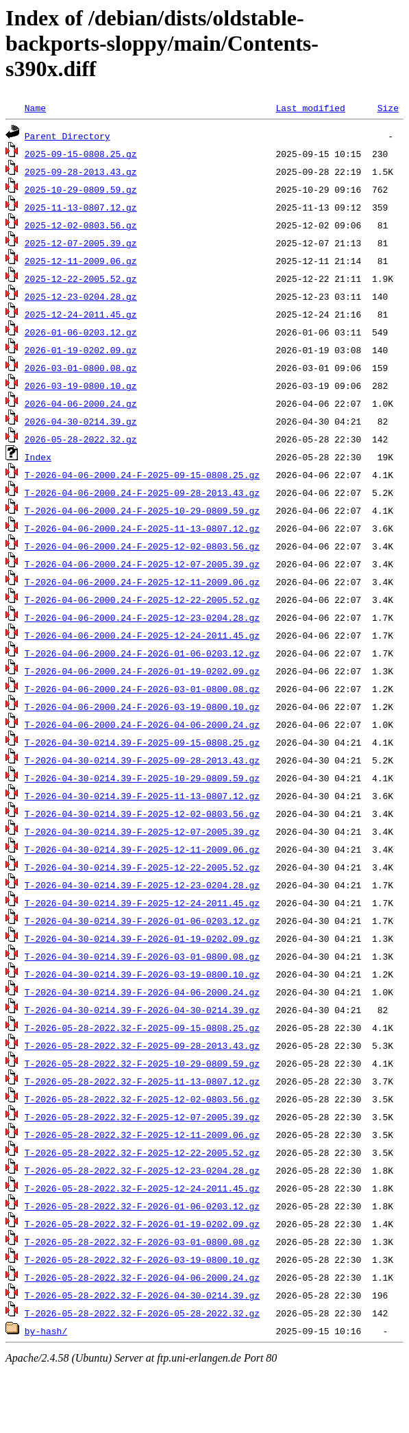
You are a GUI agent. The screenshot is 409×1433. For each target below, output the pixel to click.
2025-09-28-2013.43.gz (81, 171)
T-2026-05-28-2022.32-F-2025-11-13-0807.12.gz (142, 1081)
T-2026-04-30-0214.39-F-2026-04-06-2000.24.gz (142, 992)
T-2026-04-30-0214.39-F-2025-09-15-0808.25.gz (142, 742)
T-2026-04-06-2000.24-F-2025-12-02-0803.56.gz (142, 546)
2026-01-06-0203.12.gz (81, 332)
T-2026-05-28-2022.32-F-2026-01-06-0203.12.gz (142, 1206)
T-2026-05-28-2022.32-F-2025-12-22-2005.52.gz (142, 1152)
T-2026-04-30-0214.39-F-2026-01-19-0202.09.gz (142, 938)
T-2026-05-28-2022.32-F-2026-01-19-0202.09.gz (142, 1224)
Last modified (310, 108)
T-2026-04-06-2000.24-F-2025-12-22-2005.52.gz (142, 599)
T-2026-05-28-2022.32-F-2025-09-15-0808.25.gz (142, 1027)
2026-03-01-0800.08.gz (81, 368)
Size (388, 108)
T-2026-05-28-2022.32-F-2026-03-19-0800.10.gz (142, 1259)
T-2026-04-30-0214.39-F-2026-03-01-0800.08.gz (142, 956)
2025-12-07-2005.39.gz (81, 243)
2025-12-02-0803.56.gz (81, 225)
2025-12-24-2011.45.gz (81, 314)
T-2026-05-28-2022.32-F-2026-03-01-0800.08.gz (142, 1241)
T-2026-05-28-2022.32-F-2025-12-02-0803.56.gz (142, 1099)
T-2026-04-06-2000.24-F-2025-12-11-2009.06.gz (142, 582)
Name (35, 108)
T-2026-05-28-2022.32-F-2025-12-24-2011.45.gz (142, 1188)
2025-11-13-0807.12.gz (81, 207)
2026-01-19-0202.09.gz (81, 350)
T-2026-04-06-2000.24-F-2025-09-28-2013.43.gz (142, 492)
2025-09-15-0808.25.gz (81, 153)
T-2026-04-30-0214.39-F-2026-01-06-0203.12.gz (142, 920)
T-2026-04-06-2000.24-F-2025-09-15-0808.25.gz (142, 475)
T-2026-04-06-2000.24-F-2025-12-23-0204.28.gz (142, 617)
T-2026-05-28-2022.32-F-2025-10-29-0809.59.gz (142, 1063)
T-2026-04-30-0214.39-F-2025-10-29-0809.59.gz (142, 778)
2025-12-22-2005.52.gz (81, 278)
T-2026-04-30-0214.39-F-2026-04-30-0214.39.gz (142, 1010)
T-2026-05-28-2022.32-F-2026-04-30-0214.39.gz (142, 1295)
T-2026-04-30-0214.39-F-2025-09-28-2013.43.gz (142, 760)
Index (38, 457)
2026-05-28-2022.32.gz (81, 439)
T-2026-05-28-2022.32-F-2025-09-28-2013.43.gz (142, 1045)
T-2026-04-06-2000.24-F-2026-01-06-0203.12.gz (142, 653)
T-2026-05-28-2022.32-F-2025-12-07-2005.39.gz (142, 1117)
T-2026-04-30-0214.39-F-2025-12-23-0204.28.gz (142, 885)
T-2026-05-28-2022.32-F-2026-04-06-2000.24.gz (142, 1277)
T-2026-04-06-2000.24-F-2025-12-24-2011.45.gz (142, 635)
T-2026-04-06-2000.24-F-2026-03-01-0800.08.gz (142, 689)
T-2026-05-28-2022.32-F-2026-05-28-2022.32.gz (142, 1313)
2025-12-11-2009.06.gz (81, 260)
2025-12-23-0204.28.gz (81, 296)
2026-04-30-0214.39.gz (81, 421)
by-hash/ (46, 1331)
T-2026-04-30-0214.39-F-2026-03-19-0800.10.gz (142, 974)
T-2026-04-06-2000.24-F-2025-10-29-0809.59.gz (142, 510)
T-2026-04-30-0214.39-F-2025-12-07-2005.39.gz (142, 831)
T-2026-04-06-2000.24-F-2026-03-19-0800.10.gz (142, 706)
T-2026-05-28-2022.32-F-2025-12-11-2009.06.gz (142, 1134)
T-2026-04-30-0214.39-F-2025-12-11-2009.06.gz (142, 849)
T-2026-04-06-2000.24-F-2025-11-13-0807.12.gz (142, 528)
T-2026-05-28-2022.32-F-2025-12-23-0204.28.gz (142, 1170)
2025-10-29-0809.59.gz (81, 189)
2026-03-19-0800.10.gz (81, 385)
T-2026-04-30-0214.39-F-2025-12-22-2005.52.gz (142, 867)
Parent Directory (67, 136)
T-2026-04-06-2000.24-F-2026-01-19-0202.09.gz (142, 671)
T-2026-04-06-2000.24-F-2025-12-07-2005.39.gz (142, 564)
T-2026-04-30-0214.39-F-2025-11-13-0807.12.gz (142, 796)
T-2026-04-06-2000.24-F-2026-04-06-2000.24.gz (142, 724)
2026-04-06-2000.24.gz (81, 403)
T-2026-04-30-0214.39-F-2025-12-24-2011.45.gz (142, 903)
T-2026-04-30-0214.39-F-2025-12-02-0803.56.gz (142, 813)
